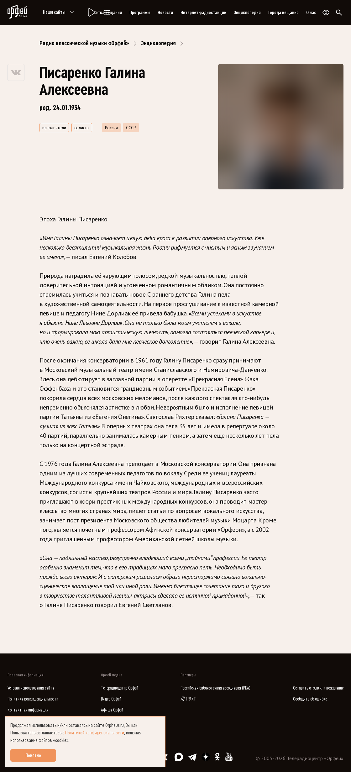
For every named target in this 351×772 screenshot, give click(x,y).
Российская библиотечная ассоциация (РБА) (215, 688)
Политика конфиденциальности (33, 699)
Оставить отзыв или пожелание (318, 688)
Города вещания (283, 12)
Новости (165, 12)
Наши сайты (59, 12)
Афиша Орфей (112, 710)
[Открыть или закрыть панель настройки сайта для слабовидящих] (326, 12)
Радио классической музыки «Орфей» (84, 43)
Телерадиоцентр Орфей (119, 688)
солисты (81, 127)
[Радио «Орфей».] (91, 12)
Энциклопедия (247, 12)
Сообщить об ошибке (310, 699)
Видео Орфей (111, 699)
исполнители (54, 127)
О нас (311, 12)
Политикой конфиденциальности (94, 732)
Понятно (33, 755)
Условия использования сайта (31, 688)
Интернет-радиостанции (203, 12)
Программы (139, 12)
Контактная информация (28, 710)
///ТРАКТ (188, 699)
